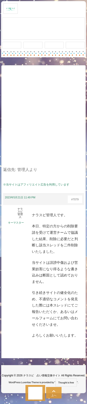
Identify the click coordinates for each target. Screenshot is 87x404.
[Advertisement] (43, 118)
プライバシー (75, 45)
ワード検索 (33, 45)
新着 (11, 45)
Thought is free (66, 382)
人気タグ (54, 45)
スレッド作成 (43, 29)
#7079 (75, 199)
